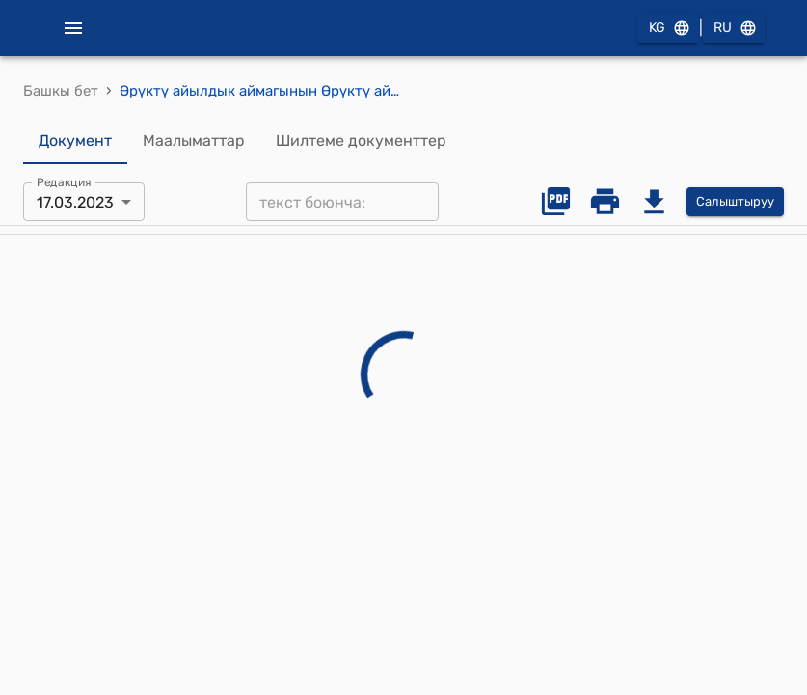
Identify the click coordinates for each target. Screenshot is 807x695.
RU (734, 28)
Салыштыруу (735, 202)
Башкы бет (60, 90)
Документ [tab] (75, 141)
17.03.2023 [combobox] (75, 202)
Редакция (64, 182)
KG (668, 28)
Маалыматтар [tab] (193, 141)
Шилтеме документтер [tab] (361, 141)
